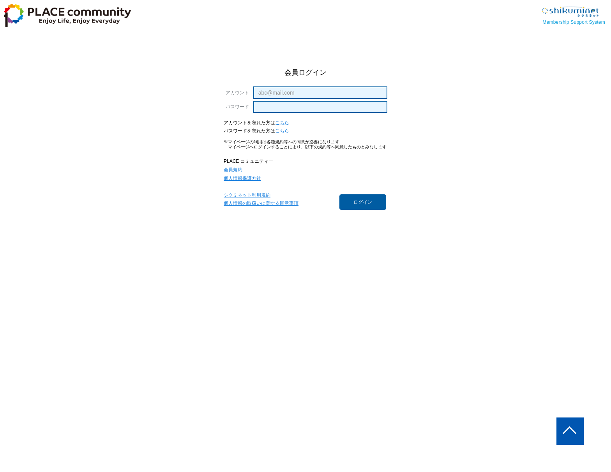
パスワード (237, 107)
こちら (282, 123)
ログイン (362, 202)
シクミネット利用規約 (247, 195)
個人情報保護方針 (242, 178)
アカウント (237, 93)
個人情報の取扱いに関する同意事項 (261, 203)
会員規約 (233, 170)
